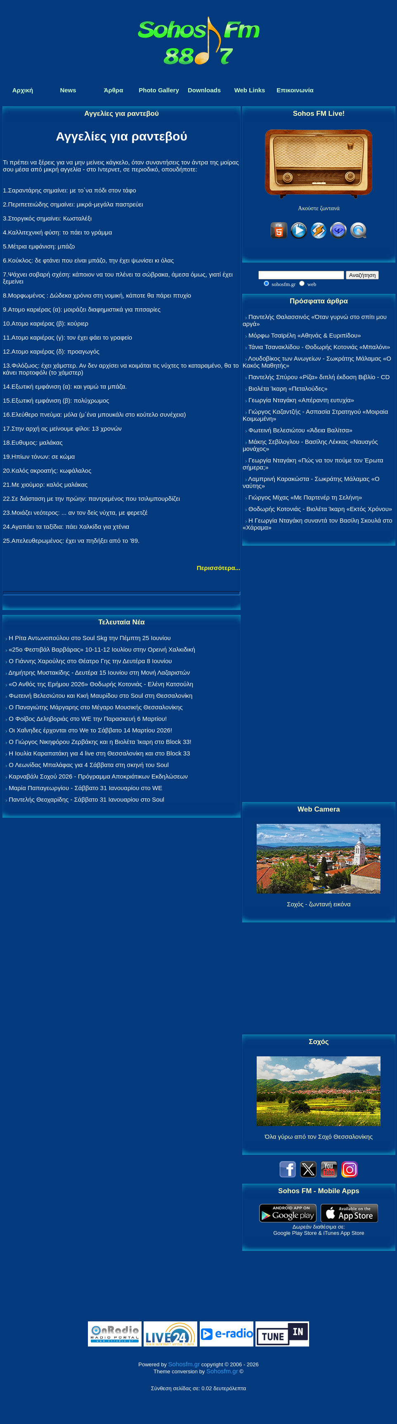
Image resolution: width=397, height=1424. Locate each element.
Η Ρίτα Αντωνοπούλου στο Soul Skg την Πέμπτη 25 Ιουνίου (90, 637)
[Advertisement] (318, 674)
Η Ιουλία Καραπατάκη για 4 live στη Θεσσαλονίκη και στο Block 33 (99, 753)
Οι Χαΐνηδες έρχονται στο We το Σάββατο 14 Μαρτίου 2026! (90, 730)
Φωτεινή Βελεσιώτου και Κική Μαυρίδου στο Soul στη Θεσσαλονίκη (100, 695)
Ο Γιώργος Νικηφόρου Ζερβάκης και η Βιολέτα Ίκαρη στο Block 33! (100, 741)
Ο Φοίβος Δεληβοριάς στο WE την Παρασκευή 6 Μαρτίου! (88, 718)
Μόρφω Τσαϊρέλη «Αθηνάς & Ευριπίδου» (304, 335)
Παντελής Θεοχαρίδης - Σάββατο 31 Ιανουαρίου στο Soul (86, 799)
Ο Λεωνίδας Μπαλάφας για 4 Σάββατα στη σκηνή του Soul (89, 764)
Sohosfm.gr (184, 1364)
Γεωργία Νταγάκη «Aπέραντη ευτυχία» (301, 400)
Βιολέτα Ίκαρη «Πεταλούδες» (288, 388)
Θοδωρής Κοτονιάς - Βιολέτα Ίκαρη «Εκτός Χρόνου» (320, 508)
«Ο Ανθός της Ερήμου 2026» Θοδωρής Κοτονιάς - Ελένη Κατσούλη (101, 683)
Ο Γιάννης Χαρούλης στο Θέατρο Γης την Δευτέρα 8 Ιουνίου (90, 660)
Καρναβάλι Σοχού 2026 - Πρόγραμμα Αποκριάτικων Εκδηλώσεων (98, 776)
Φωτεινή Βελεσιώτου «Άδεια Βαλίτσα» (300, 430)
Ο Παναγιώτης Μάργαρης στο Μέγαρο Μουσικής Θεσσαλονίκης (95, 707)
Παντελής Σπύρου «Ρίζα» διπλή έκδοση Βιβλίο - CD (319, 376)
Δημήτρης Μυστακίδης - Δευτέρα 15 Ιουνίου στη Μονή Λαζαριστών (99, 672)
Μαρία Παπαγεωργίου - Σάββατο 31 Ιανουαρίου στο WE (85, 787)
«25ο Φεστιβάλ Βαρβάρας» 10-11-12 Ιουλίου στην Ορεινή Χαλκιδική (102, 649)
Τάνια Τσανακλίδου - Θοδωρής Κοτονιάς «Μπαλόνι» (319, 346)
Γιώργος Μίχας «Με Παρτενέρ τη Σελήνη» (305, 497)
